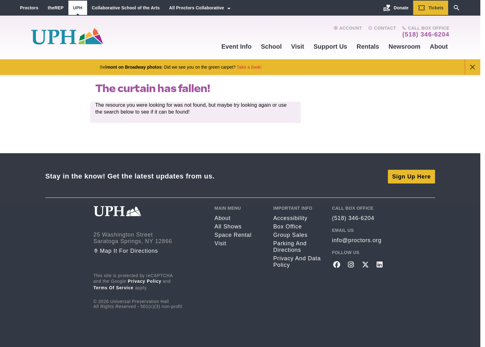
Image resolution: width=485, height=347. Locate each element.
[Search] (456, 8)
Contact (382, 28)
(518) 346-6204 (425, 34)
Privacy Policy (144, 280)
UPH (77, 7)
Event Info (236, 46)
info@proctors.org (357, 240)
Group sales (290, 234)
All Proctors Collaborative (196, 7)
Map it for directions (125, 250)
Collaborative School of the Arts (126, 7)
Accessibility (290, 217)
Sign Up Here (411, 176)
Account (348, 28)
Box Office (287, 226)
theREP (56, 7)
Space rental (233, 234)
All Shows (228, 226)
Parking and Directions (290, 246)
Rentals (368, 46)
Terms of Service (113, 286)
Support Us (330, 46)
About (439, 46)
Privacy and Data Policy (297, 261)
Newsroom (404, 46)
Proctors (29, 7)
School (271, 46)
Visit (297, 46)
